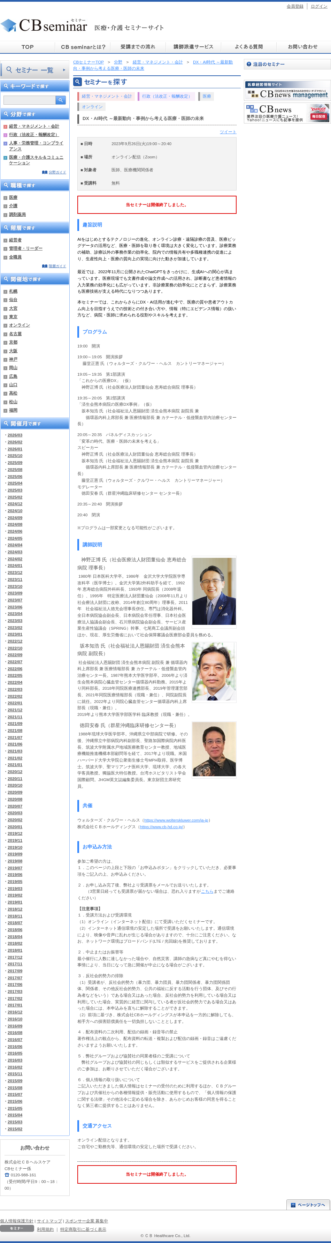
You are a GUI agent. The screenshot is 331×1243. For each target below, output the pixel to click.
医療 (13, 197)
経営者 (15, 240)
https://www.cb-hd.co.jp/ (161, 826)
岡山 (13, 367)
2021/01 (15, 764)
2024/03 (15, 551)
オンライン (19, 325)
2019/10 (15, 847)
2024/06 (15, 531)
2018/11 (15, 916)
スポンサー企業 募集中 (86, 1221)
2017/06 (15, 984)
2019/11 (15, 840)
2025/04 (15, 483)
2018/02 (15, 943)
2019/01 (15, 902)
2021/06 (15, 744)
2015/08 (15, 1087)
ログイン (319, 6)
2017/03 (15, 991)
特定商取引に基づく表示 (83, 1229)
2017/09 (15, 970)
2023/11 (15, 579)
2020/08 (15, 799)
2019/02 (15, 895)
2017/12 (15, 957)
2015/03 (15, 1122)
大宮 (13, 308)
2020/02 (15, 819)
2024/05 (15, 538)
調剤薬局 (17, 214)
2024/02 (15, 558)
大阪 (13, 351)
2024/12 (15, 503)
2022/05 (15, 675)
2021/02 (15, 758)
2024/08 (15, 524)
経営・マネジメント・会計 (34, 126)
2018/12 (15, 909)
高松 (13, 393)
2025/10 (15, 455)
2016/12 (15, 1012)
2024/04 (15, 544)
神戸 (13, 359)
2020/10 (15, 785)
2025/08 (15, 469)
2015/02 (15, 1128)
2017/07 (15, 977)
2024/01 (15, 565)
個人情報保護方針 (16, 1221)
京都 (13, 342)
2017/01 (15, 1005)
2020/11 (15, 778)
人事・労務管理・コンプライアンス (36, 146)
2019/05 (15, 881)
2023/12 (15, 572)
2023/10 (15, 586)
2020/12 (15, 771)
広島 (13, 376)
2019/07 (15, 868)
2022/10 (15, 648)
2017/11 (15, 963)
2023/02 (15, 627)
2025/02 (15, 497)
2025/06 (15, 476)
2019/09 (15, 854)
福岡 (13, 410)
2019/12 (15, 833)
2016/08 (15, 1032)
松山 (13, 401)
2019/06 (15, 874)
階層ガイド (57, 266)
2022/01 (15, 703)
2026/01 (15, 449)
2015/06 (15, 1101)
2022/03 (15, 689)
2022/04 (15, 682)
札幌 (13, 291)
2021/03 (15, 751)
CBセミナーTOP (88, 62)
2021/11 (15, 716)
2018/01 (15, 950)
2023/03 (15, 620)
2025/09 (15, 462)
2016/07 (15, 1039)
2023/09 (15, 593)
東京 (13, 316)
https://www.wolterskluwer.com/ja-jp (176, 820)
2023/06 (15, 607)
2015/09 (15, 1080)
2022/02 (15, 696)
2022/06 (15, 668)
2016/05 (15, 1053)
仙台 (13, 299)
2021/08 (15, 730)
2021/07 (15, 737)
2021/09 (15, 723)
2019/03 (15, 888)
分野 (118, 62)
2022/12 (15, 641)
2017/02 (15, 998)
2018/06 (15, 929)
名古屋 (15, 333)
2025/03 (15, 490)
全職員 (15, 257)
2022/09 (15, 654)
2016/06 (15, 1046)
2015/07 (15, 1094)
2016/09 (15, 1026)
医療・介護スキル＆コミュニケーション (36, 160)
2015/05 (15, 1108)
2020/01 (15, 826)
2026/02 (15, 442)
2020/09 (15, 792)
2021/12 (15, 709)
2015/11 (15, 1073)
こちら (207, 891)
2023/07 (15, 600)
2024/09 (15, 517)
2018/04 (15, 936)
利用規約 (45, 1229)
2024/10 (15, 510)
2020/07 (15, 806)
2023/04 (15, 613)
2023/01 (15, 634)
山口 (13, 384)
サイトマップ (49, 1221)
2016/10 (15, 1019)
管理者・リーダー (26, 248)
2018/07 (15, 922)
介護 (13, 205)
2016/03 (15, 1060)
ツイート (228, 131)
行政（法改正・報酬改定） (34, 134)
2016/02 (15, 1067)
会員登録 (295, 6)
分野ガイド (57, 172)
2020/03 (15, 812)
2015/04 (15, 1115)
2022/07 (15, 661)
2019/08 (15, 861)
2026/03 (15, 435)
